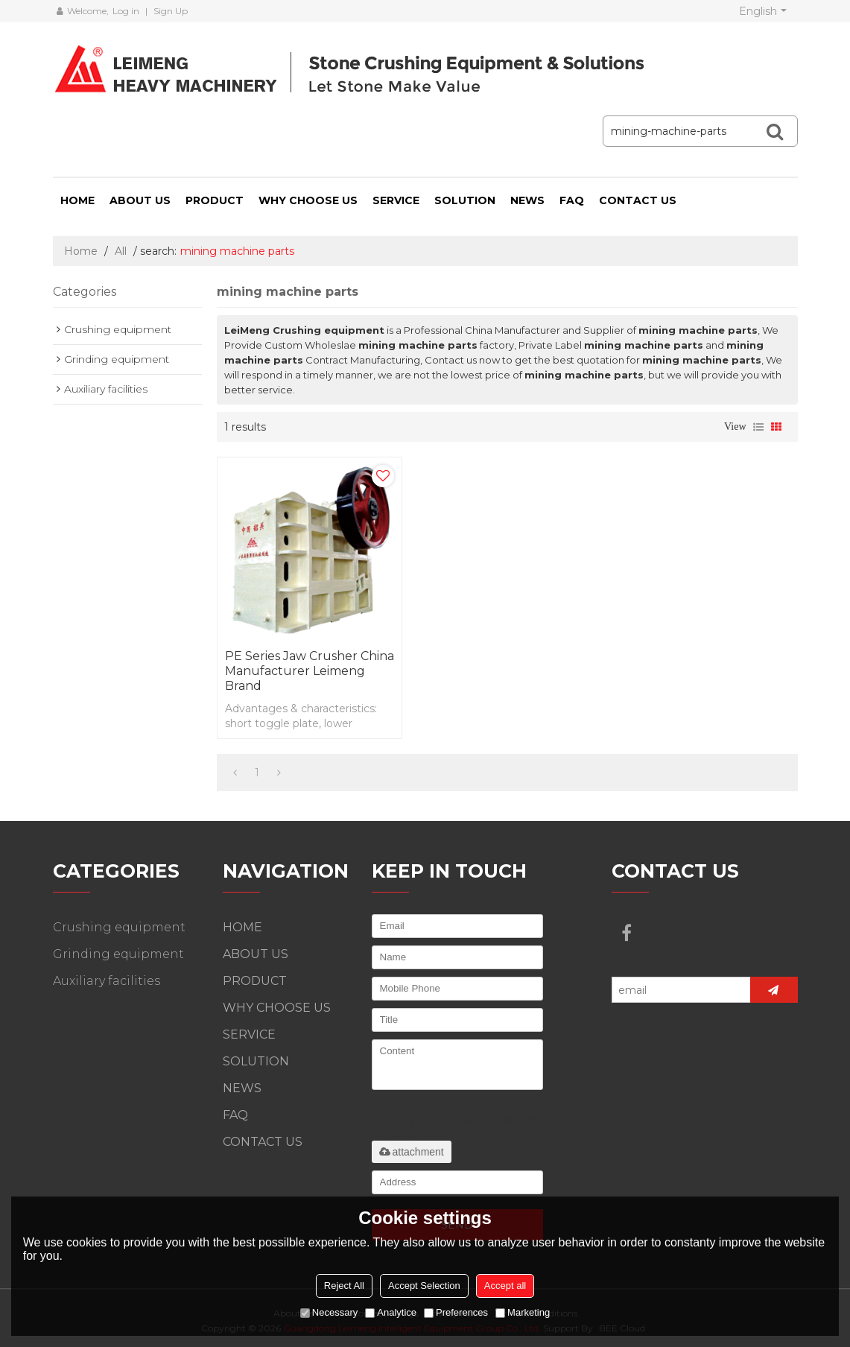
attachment (411, 1152)
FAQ (571, 200)
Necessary (329, 1312)
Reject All (344, 1285)
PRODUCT (214, 200)
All (121, 251)
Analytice (390, 1312)
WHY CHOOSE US (308, 200)
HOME (77, 200)
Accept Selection (424, 1285)
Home (81, 251)
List (758, 426)
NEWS (527, 200)
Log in (125, 10)
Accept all (505, 1285)
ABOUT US (140, 200)
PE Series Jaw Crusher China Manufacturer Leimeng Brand (309, 671)
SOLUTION (464, 200)
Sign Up (170, 10)
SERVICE (395, 200)
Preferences (456, 1312)
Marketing (522, 1312)
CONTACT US (637, 200)
